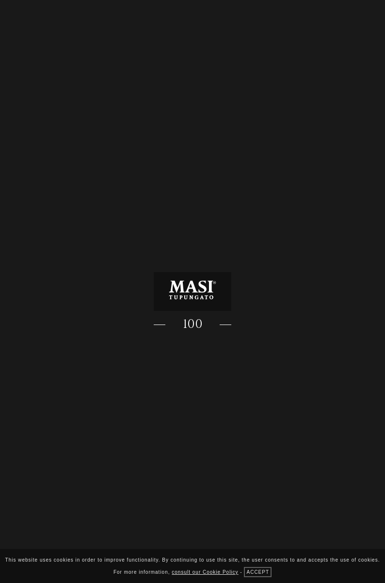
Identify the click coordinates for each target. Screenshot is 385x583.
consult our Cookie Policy (205, 572)
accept (257, 572)
